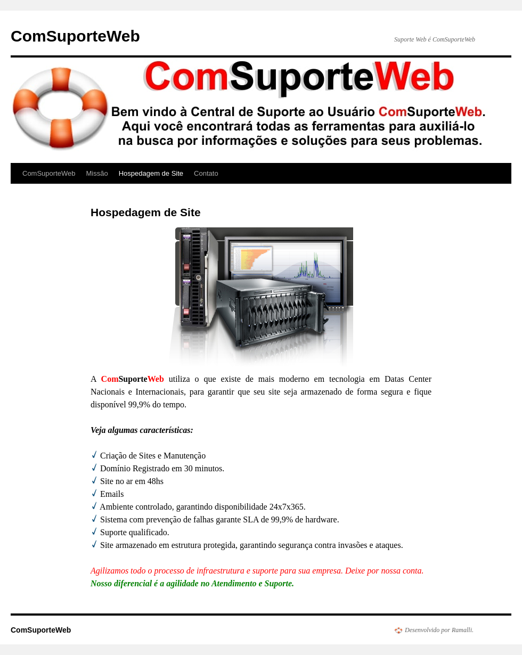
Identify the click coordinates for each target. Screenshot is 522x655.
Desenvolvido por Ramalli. (439, 630)
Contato (206, 173)
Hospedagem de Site (151, 173)
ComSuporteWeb (75, 36)
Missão (97, 173)
